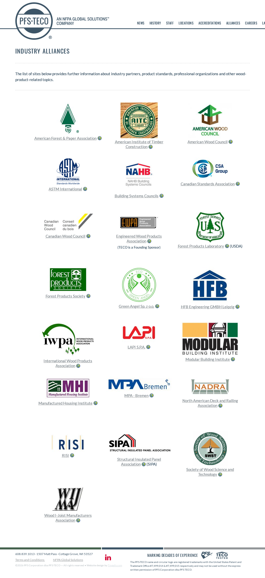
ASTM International (65, 189)
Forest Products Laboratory (201, 246)
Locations (186, 22)
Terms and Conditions (30, 560)
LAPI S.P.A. (136, 347)
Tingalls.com (115, 565)
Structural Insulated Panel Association (139, 462)
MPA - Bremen (136, 395)
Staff (170, 22)
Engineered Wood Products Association (139, 238)
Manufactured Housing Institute (65, 403)
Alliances (233, 22)
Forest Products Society (65, 296)
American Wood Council (208, 141)
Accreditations (209, 22)
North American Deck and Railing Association (210, 403)
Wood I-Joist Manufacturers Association (68, 518)
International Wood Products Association (68, 363)
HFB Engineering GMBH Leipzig (207, 306)
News (140, 22)
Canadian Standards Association (208, 184)
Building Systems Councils (136, 196)
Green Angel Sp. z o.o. (136, 306)
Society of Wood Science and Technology (210, 472)
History (155, 22)
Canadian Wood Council (65, 236)
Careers (251, 22)
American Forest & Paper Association (65, 138)
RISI (65, 455)
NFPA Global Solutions (68, 560)
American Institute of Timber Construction (139, 144)
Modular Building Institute (208, 359)
